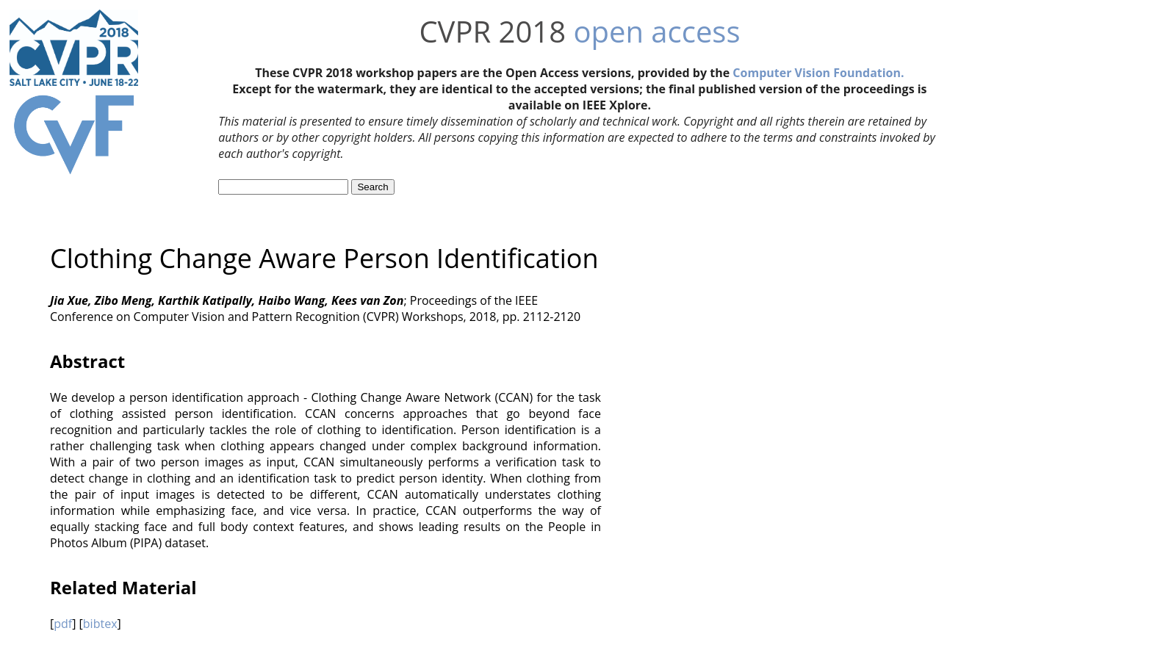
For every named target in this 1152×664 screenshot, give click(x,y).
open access (656, 31)
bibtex (100, 624)
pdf (63, 624)
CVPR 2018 (492, 31)
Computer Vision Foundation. (818, 73)
